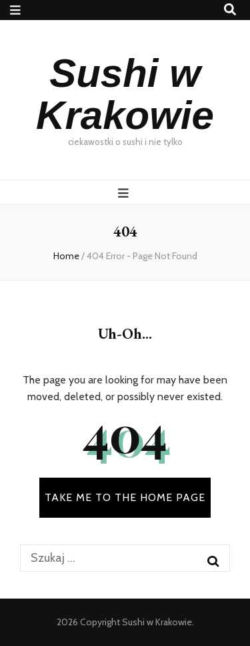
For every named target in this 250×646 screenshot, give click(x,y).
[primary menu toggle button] (125, 193)
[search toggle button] (230, 9)
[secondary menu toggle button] (15, 10)
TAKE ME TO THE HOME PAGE (125, 497)
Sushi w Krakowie (125, 94)
